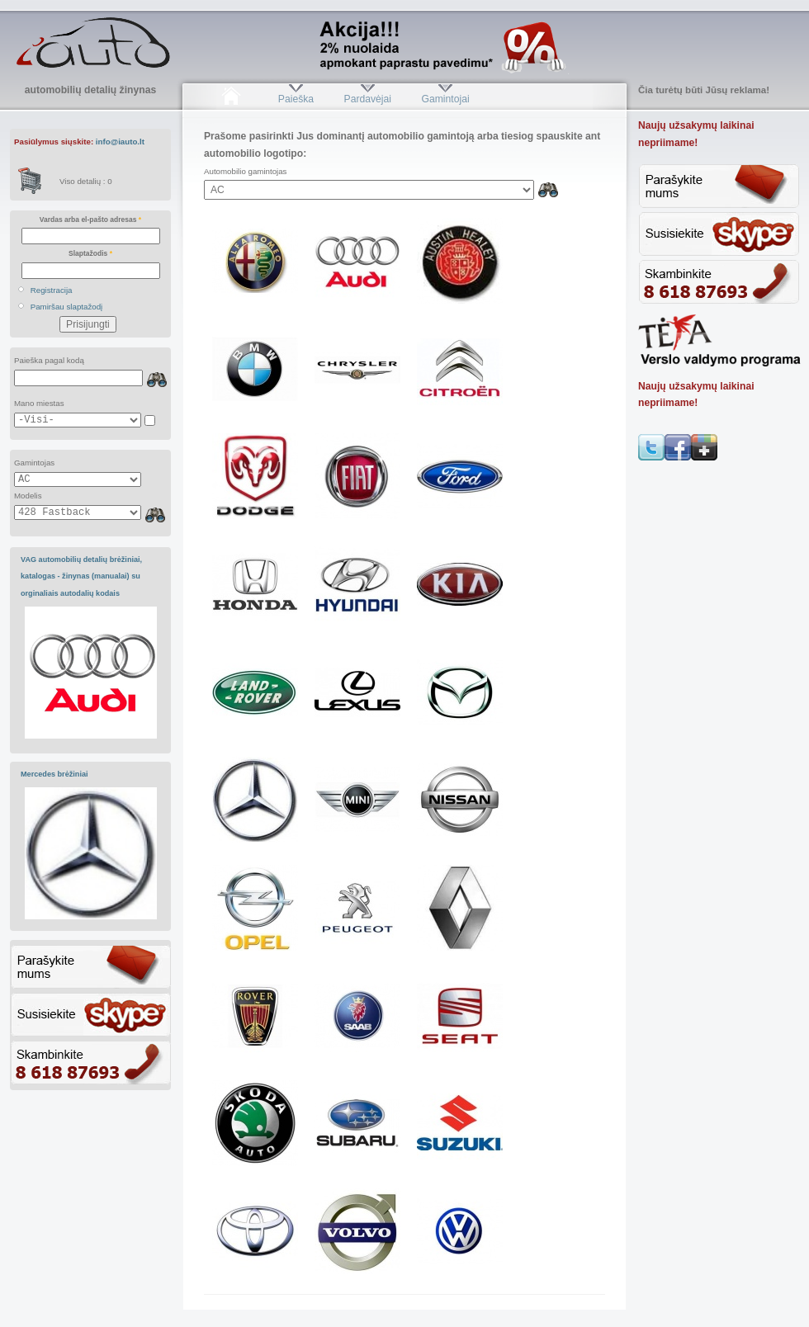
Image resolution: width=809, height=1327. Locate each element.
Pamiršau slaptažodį (67, 306)
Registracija (52, 290)
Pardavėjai (367, 99)
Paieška (296, 99)
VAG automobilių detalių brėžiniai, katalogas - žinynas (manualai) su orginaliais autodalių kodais (81, 576)
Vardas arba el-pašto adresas (90, 219)
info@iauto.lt (120, 141)
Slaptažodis (90, 253)
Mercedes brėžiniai (54, 774)
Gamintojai (445, 99)
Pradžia (231, 99)
